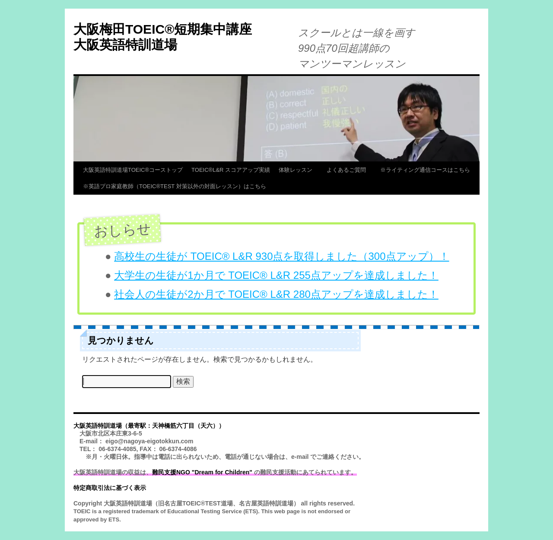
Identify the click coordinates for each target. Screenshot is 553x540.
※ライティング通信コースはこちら (425, 170)
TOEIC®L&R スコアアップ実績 (230, 170)
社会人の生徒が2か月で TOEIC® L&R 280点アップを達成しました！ (276, 294)
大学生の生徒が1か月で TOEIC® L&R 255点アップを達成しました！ (276, 275)
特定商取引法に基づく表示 (109, 487)
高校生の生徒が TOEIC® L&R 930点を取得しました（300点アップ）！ (281, 256)
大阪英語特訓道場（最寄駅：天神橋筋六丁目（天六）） (149, 425)
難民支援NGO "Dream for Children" (202, 472)
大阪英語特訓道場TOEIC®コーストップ (133, 170)
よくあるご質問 (349, 170)
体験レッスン (298, 170)
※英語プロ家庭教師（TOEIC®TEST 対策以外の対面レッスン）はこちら (174, 186)
